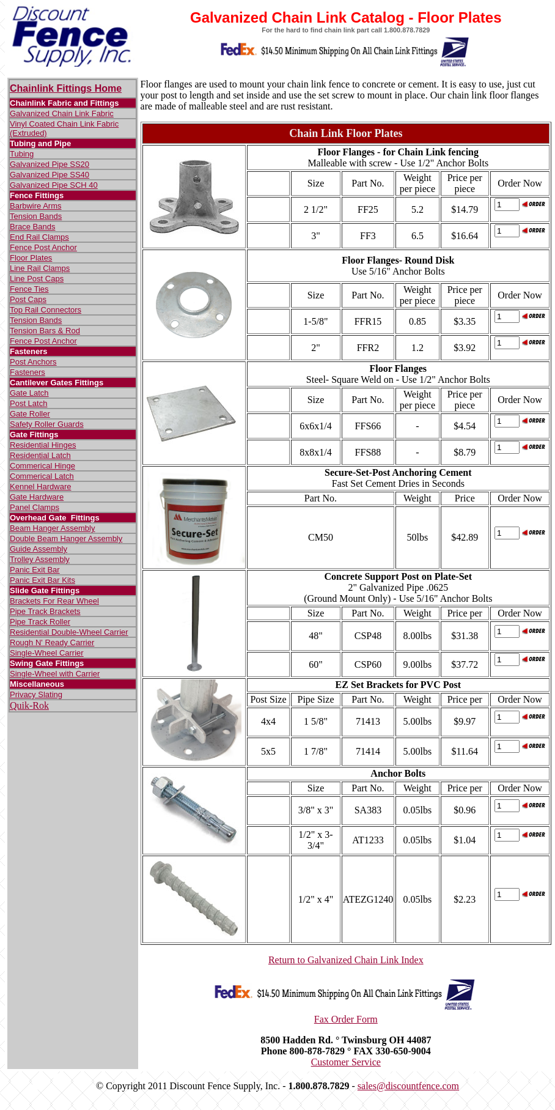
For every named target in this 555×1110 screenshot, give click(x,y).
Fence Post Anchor (43, 247)
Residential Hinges (43, 445)
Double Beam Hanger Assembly (66, 538)
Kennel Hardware (40, 486)
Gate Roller (30, 413)
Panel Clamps (34, 507)
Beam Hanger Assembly (52, 528)
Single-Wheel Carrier (47, 652)
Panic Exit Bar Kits (42, 580)
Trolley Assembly (40, 559)
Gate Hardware (37, 496)
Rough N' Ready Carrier (52, 642)
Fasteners (27, 372)
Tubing (22, 153)
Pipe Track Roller (40, 621)
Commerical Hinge (42, 465)
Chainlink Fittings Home (66, 88)
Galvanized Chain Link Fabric (62, 113)
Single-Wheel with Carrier (55, 673)
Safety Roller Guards (47, 424)
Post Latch (28, 403)
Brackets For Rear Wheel (54, 600)
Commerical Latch (42, 476)
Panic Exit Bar (35, 569)
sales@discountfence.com (408, 1086)
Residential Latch (40, 455)
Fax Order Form (346, 1019)
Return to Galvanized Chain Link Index (346, 960)
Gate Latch (29, 393)
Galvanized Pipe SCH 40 (54, 185)
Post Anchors (33, 361)
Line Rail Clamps (40, 268)
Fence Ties (29, 289)
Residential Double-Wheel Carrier (69, 632)
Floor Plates (31, 257)
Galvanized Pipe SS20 (49, 164)
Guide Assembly (38, 548)
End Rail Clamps (39, 237)
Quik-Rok (29, 705)
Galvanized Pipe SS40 (49, 174)
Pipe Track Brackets (45, 611)
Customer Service (346, 1062)
